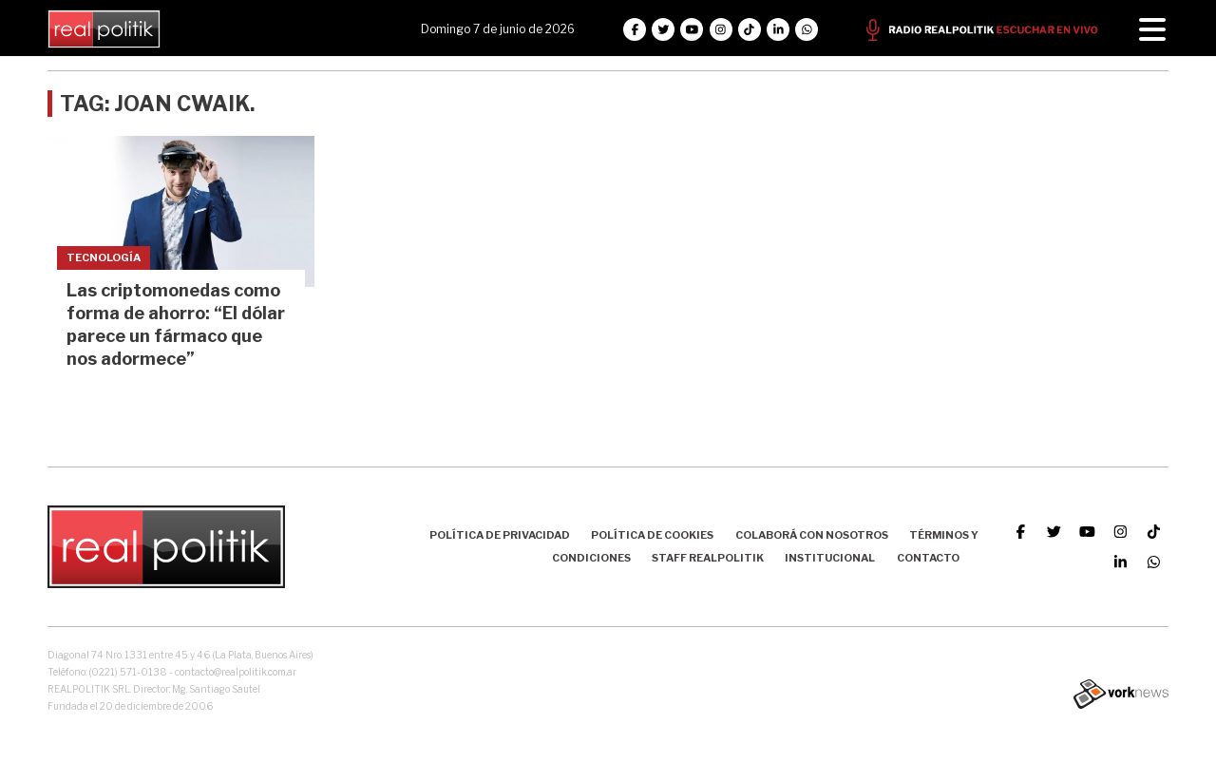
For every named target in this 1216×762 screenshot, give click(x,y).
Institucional (830, 557)
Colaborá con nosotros (811, 535)
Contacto (928, 557)
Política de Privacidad (499, 535)
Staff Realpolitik (708, 557)
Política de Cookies (652, 535)
